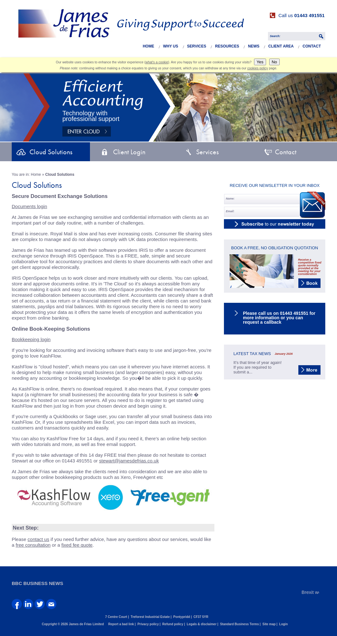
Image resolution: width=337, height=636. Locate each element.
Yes (260, 62)
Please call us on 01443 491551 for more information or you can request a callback (279, 318)
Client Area (281, 46)
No (274, 62)
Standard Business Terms (239, 624)
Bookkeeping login (31, 339)
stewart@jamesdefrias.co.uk (129, 460)
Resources (227, 46)
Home (148, 46)
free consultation (33, 545)
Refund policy (172, 624)
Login (283, 624)
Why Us (170, 46)
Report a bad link (121, 624)
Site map (269, 624)
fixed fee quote (76, 545)
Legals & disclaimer (202, 624)
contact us (38, 539)
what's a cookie (156, 62)
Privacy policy (148, 624)
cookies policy (257, 68)
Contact (311, 46)
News (253, 46)
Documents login (29, 206)
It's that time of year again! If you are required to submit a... (257, 367)
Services (196, 46)
